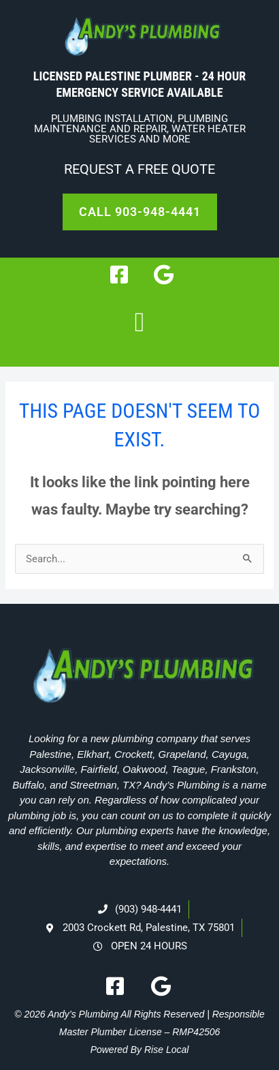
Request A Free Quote (139, 169)
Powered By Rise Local (140, 1049)
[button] (140, 322)
